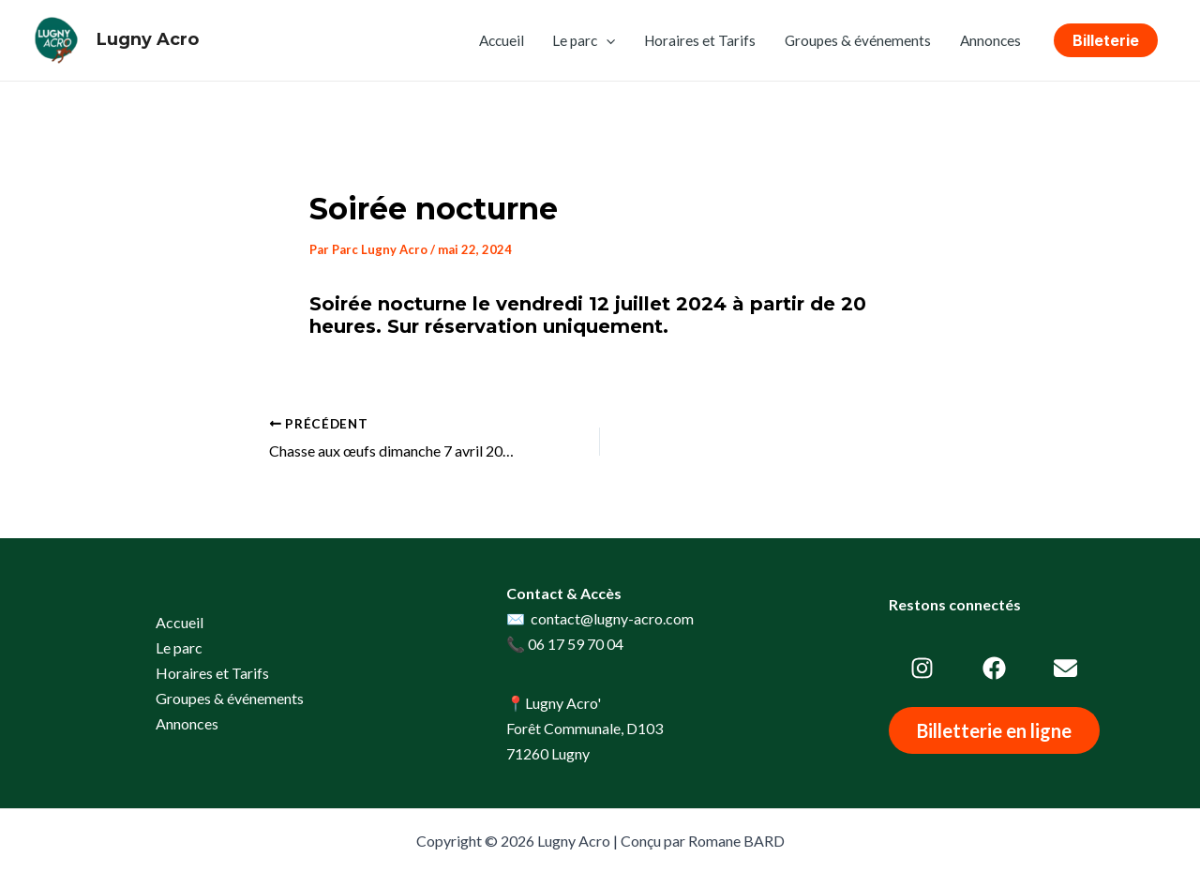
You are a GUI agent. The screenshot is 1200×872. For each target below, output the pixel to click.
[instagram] (922, 668)
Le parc (583, 40)
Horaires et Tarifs (700, 40)
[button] (1106, 40)
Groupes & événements (858, 40)
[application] (606, 40)
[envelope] (1065, 668)
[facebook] (994, 668)
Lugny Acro (148, 39)
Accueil (501, 40)
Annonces (990, 40)
